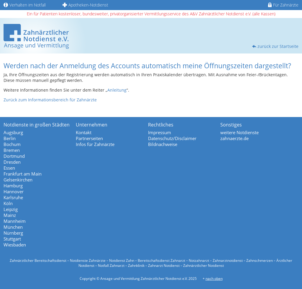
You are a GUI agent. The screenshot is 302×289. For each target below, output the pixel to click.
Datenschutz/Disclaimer (172, 138)
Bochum (12, 144)
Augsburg (13, 132)
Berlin (10, 138)
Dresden (12, 162)
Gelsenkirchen (18, 180)
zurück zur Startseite (277, 46)
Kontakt (83, 132)
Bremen (12, 150)
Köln (8, 203)
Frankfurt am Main (23, 174)
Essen (9, 168)
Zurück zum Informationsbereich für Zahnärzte (50, 100)
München (13, 227)
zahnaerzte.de (234, 138)
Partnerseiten (89, 138)
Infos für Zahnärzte (95, 144)
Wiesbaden (15, 245)
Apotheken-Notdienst (85, 5)
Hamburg (13, 186)
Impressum (159, 132)
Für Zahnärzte (283, 5)
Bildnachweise (162, 144)
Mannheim (15, 221)
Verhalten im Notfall (25, 5)
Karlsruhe (13, 197)
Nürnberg (13, 233)
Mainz (10, 215)
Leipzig (11, 209)
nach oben (214, 278)
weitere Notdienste (239, 132)
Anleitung (117, 90)
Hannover (14, 191)
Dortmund (14, 156)
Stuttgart (12, 239)
